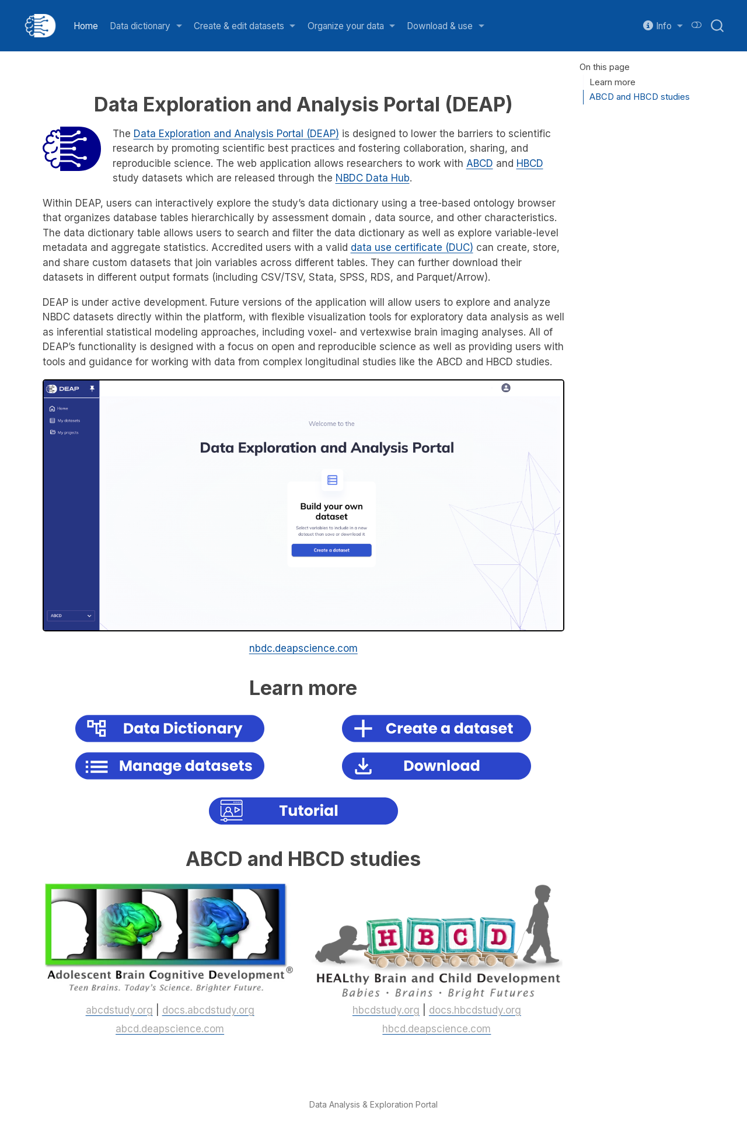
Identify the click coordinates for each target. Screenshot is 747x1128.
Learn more (612, 82)
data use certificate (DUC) (412, 247)
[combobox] (717, 26)
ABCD (479, 163)
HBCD (529, 163)
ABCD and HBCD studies (639, 97)
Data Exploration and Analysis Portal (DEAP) (236, 133)
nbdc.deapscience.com (303, 648)
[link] (146, 26)
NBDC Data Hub (373, 178)
